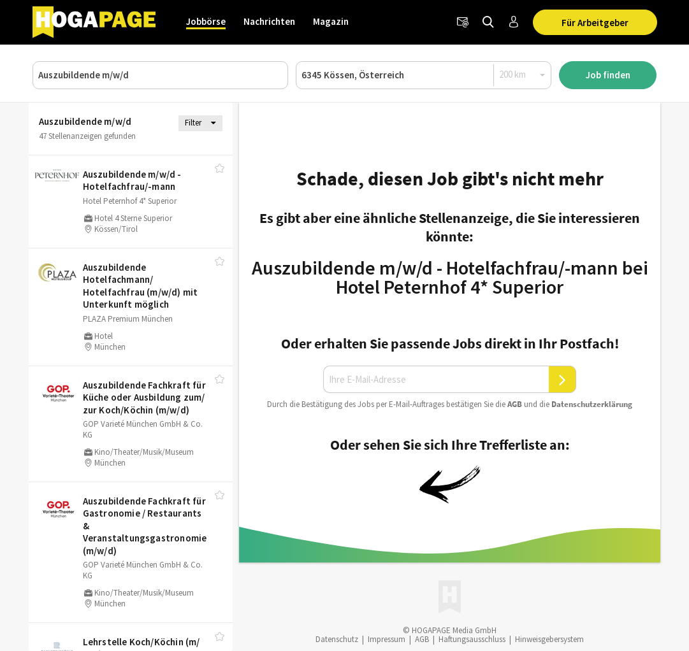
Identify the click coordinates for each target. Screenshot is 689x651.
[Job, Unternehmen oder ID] (160, 75)
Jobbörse (206, 21)
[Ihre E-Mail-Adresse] (436, 380)
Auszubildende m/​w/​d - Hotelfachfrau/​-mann (132, 180)
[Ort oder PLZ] (423, 75)
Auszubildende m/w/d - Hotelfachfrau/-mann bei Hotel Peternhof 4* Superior (450, 277)
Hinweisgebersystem (549, 639)
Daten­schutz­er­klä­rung (591, 404)
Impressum (386, 639)
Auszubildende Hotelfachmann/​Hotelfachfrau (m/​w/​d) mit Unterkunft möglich (140, 286)
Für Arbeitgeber (595, 23)
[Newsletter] (462, 22)
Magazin (331, 21)
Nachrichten (269, 21)
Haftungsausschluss (472, 639)
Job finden (608, 75)
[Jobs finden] (488, 22)
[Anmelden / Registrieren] (513, 22)
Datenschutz (336, 639)
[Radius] (522, 74)
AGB (514, 404)
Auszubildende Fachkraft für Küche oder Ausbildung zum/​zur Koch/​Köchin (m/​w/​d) (144, 397)
